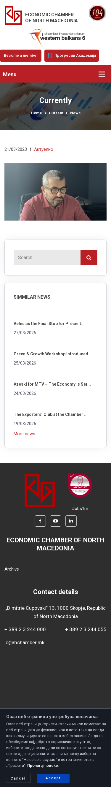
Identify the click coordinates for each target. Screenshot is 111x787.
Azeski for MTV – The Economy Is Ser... (52, 384)
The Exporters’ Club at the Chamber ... (51, 414)
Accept (53, 778)
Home (36, 113)
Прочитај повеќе (42, 765)
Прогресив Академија (71, 55)
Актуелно (43, 149)
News (75, 113)
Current (56, 113)
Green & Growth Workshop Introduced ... (53, 353)
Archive (11, 569)
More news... (26, 433)
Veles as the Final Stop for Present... (49, 323)
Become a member (21, 55)
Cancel (18, 778)
